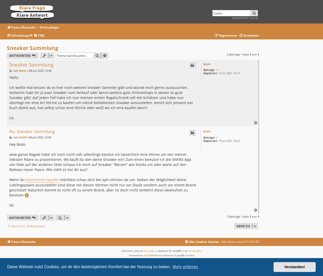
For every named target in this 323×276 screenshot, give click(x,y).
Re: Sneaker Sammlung (32, 131)
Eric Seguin (150, 251)
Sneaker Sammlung (32, 48)
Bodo (206, 64)
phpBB (147, 255)
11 (217, 69)
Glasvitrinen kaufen (42, 179)
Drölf (206, 131)
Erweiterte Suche (245, 18)
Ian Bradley (195, 251)
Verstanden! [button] (294, 267)
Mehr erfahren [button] (185, 267)
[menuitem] (39, 35)
